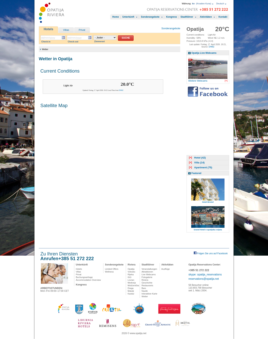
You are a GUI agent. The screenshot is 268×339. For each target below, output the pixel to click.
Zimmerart (99, 41)
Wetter (144, 296)
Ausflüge (165, 269)
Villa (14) (196, 162)
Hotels (48, 29)
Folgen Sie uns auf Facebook (212, 253)
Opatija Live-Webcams (203, 53)
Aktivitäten (206, 16)
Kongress (171, 16)
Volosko (131, 272)
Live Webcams (148, 274)
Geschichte (146, 283)
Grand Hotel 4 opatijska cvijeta (208, 230)
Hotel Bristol (208, 202)
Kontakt (222, 16)
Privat (82, 29)
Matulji (131, 291)
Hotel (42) (197, 157)
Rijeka (131, 274)
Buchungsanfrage (84, 277)
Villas (66, 29)
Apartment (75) (200, 167)
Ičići (129, 277)
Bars (143, 288)
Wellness (109, 272)
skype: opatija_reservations (205, 274)
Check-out (73, 41)
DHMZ (121, 90)
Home (115, 16)
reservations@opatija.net (203, 278)
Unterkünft (128, 16)
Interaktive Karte (149, 294)
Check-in (45, 41)
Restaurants (147, 285)
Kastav (131, 294)
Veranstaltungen (149, 269)
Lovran (131, 280)
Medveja (132, 283)
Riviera (131, 264)
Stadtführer (186, 16)
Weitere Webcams (197, 80)
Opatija (131, 269)
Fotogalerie (146, 277)
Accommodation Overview (88, 280)
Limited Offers (111, 269)
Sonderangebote (150, 16)
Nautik (144, 291)
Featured (196, 173)
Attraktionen (147, 272)
